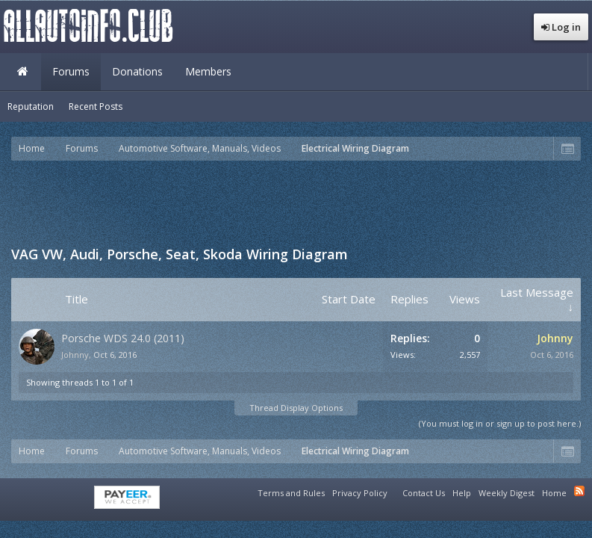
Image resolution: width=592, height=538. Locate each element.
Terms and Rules (291, 492)
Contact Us (423, 492)
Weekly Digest (507, 492)
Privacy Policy (359, 492)
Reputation (30, 106)
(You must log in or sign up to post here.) (500, 423)
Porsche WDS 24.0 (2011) (122, 338)
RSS (579, 491)
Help (461, 492)
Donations (137, 71)
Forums (71, 71)
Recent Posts (95, 106)
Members (208, 71)
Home (22, 71)
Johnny (75, 354)
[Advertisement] (296, 201)
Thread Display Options (296, 407)
